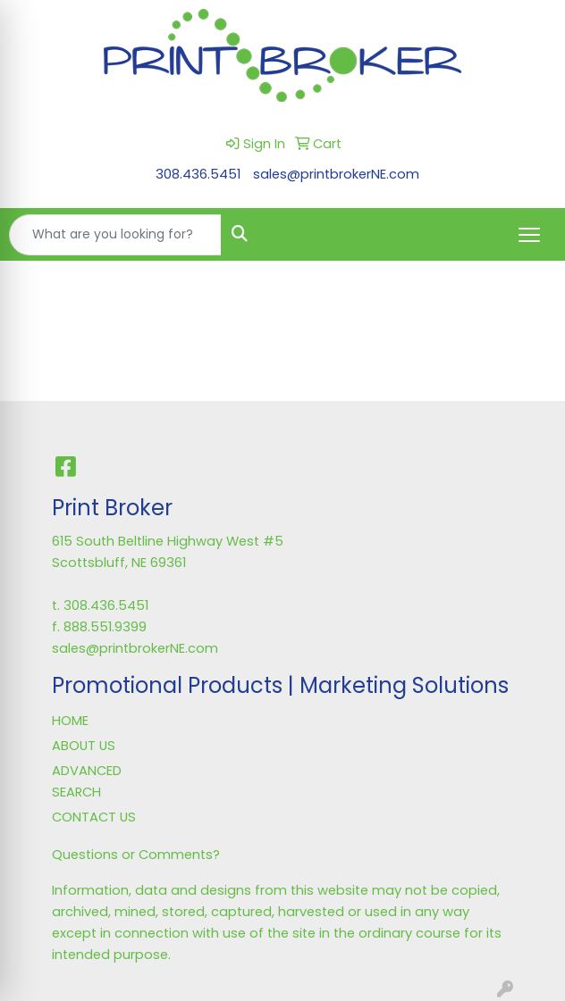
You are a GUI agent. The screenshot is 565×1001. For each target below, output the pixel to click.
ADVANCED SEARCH (87, 781)
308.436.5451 (198, 174)
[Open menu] (529, 235)
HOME (70, 721)
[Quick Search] (115, 234)
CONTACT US (94, 817)
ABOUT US (83, 746)
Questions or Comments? (136, 854)
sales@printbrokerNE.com (336, 174)
